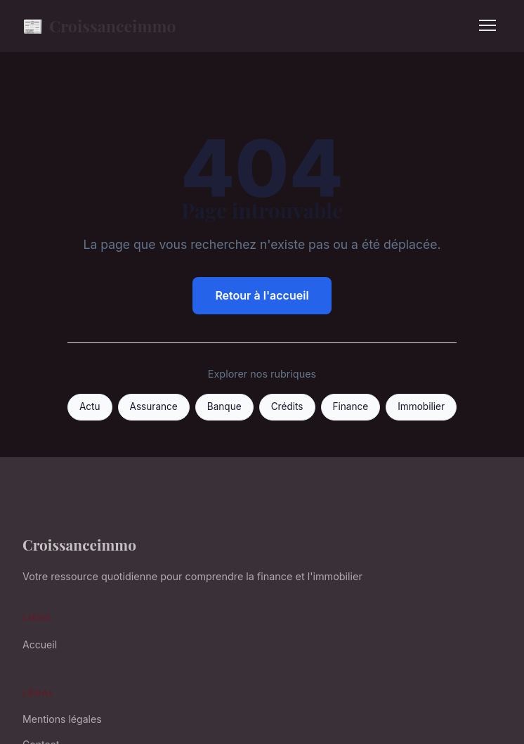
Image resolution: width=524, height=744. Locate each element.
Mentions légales (62, 719)
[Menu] (487, 25)
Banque (224, 406)
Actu (89, 406)
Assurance (154, 406)
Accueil (39, 644)
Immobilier (421, 406)
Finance (351, 406)
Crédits (287, 406)
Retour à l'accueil (261, 295)
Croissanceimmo (99, 25)
